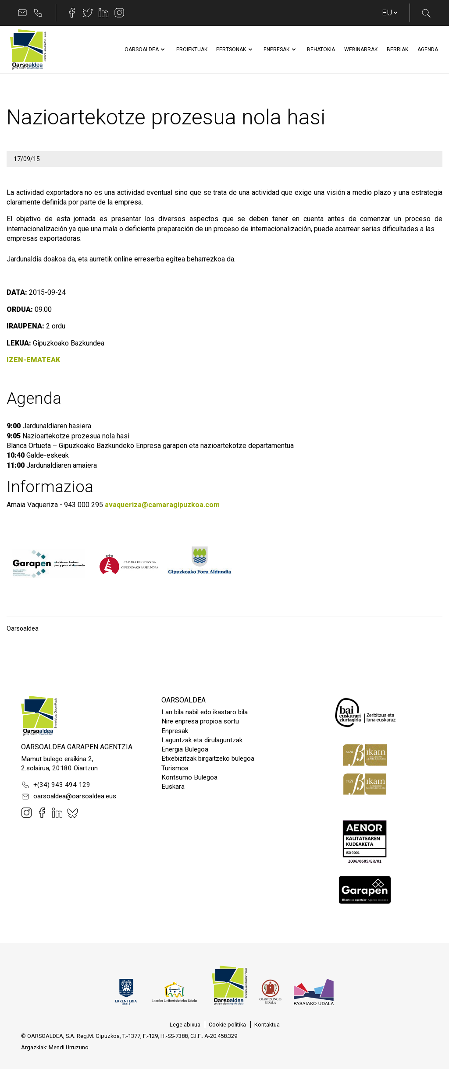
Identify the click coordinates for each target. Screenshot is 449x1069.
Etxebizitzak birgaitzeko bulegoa (207, 758)
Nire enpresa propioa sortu (200, 721)
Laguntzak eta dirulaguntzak (201, 740)
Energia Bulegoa (184, 749)
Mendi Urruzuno (69, 1047)
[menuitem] (142, 49)
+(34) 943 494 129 (55, 784)
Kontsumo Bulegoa (189, 777)
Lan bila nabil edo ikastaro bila (204, 712)
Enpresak (174, 731)
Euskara (173, 786)
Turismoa (175, 768)
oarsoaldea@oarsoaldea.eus (68, 796)
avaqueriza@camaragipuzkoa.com (162, 505)
